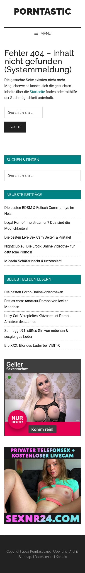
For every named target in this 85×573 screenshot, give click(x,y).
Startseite (37, 92)
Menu (46, 33)
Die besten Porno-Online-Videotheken (33, 292)
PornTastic (42, 11)
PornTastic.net (40, 551)
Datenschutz (44, 557)
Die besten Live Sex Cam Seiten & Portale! (37, 237)
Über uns (60, 551)
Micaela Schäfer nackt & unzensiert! (33, 261)
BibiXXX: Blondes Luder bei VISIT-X (32, 345)
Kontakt (61, 557)
